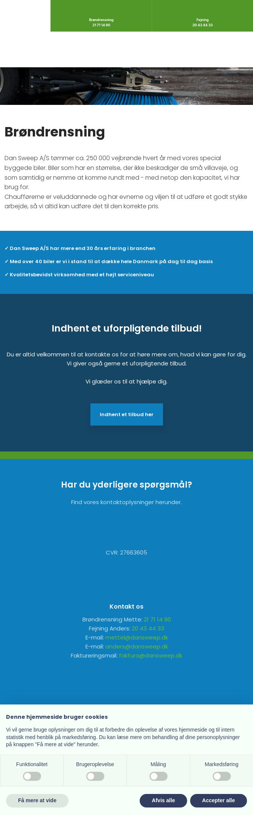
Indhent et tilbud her (127, 414)
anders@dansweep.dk (136, 646)
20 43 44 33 (148, 628)
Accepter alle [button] (218, 800)
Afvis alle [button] (163, 800)
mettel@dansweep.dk (136, 637)
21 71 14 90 (157, 619)
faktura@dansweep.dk (150, 655)
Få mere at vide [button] (37, 800)
